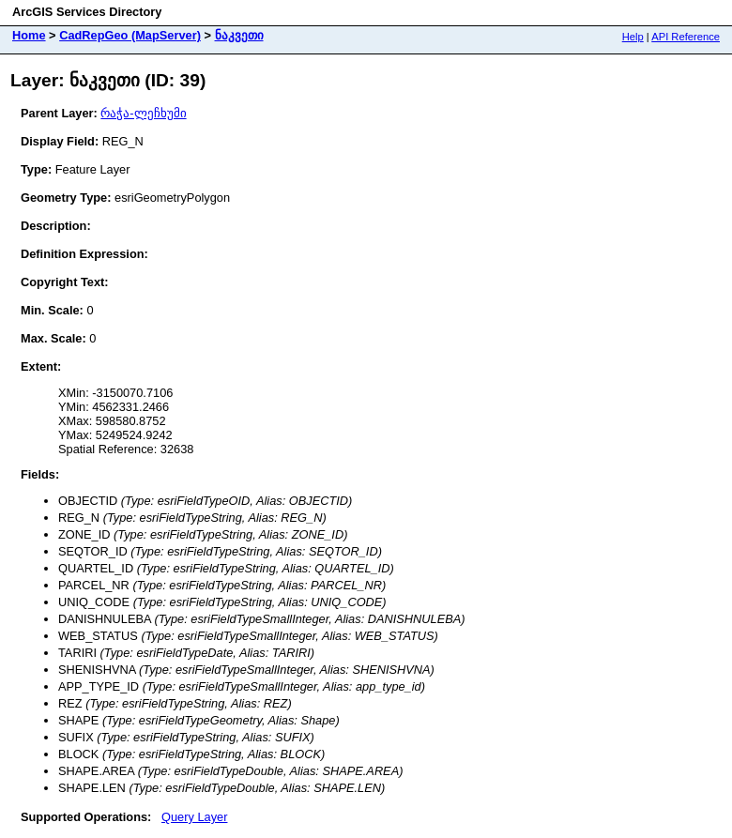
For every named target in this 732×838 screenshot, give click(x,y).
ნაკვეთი (239, 35)
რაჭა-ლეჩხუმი (143, 113)
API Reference (685, 36)
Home (29, 35)
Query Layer (194, 817)
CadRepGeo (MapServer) (130, 35)
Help (633, 36)
